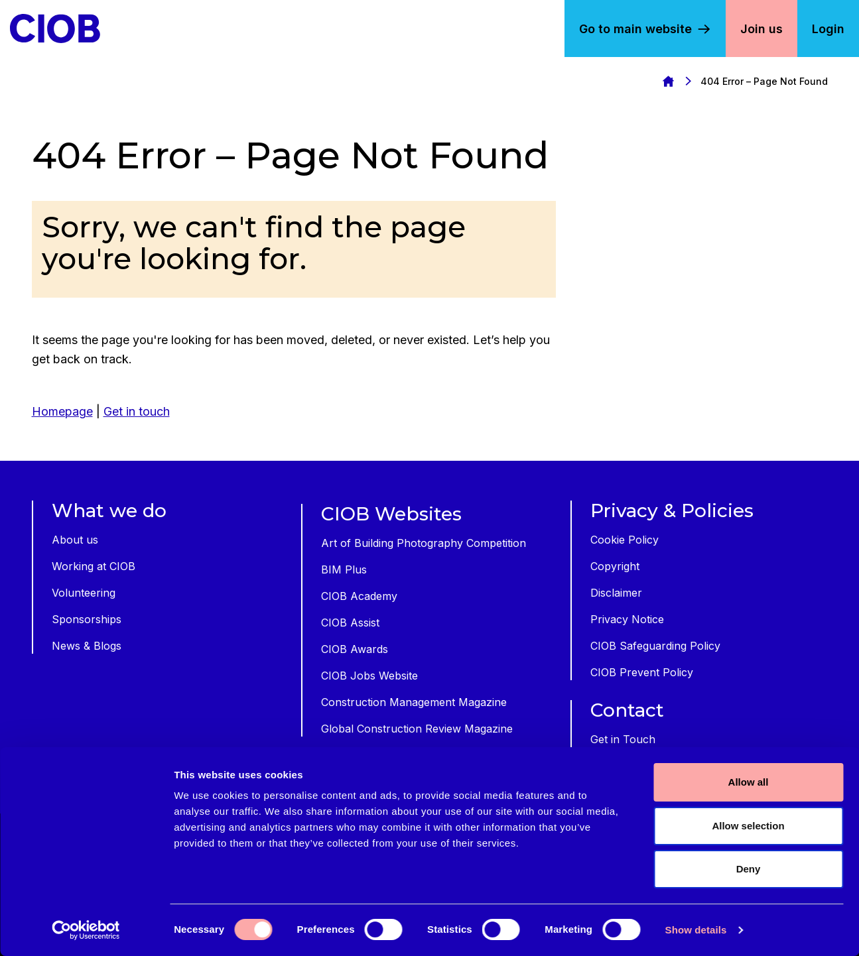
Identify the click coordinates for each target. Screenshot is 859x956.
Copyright (614, 566)
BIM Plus (344, 569)
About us (75, 539)
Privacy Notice (627, 619)
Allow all (748, 782)
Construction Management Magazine (414, 702)
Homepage (668, 81)
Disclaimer (616, 592)
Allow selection (748, 825)
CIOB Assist (350, 622)
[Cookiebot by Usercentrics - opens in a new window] (86, 930)
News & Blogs (86, 645)
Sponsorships (86, 619)
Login (828, 29)
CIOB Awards (354, 649)
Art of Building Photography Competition (423, 543)
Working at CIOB (93, 566)
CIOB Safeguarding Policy (655, 645)
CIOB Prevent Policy (641, 672)
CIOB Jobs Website (369, 675)
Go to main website (635, 29)
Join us (761, 29)
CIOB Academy (359, 596)
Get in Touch (622, 739)
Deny (748, 868)
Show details (696, 929)
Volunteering (83, 592)
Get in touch (136, 411)
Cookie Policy (624, 539)
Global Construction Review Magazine (417, 728)
